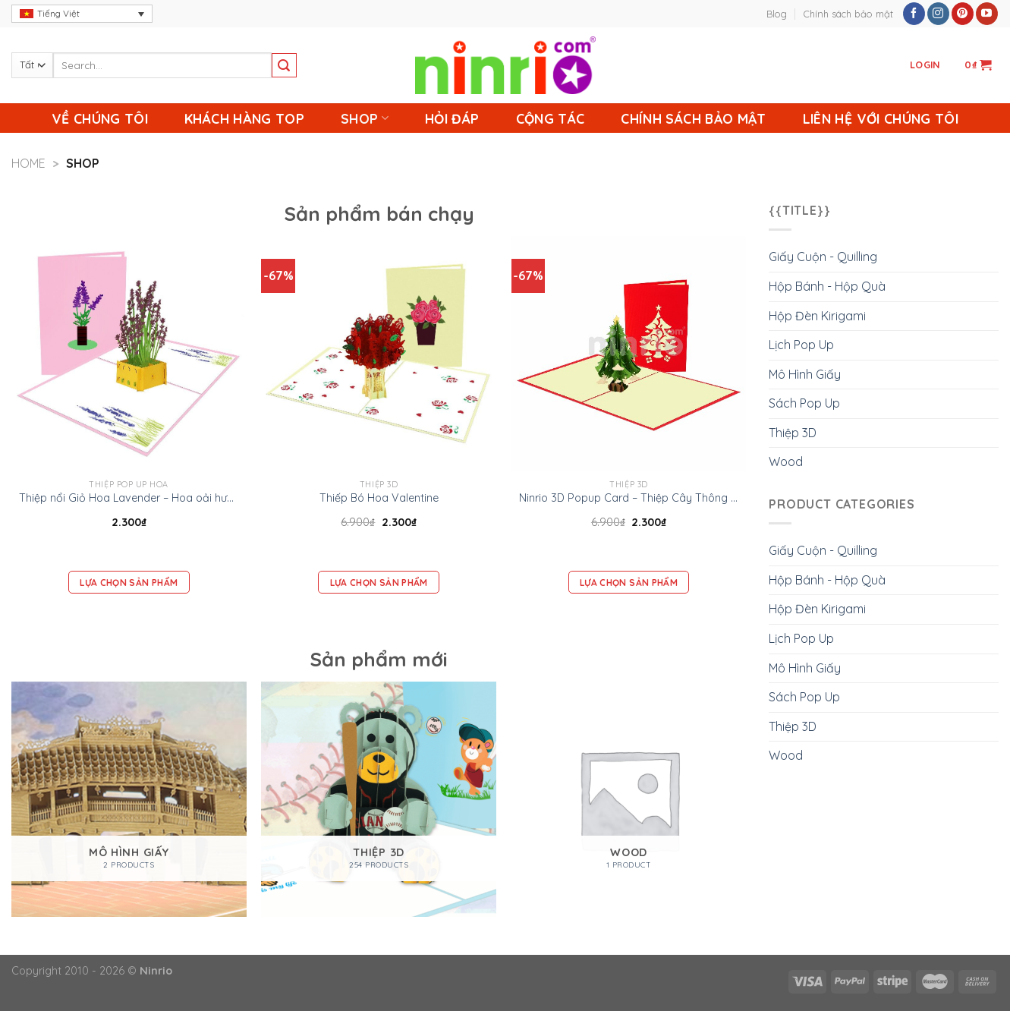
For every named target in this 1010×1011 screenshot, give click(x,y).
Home (28, 163)
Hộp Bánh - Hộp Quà (827, 286)
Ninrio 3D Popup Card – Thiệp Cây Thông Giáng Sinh (629, 498)
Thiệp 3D (792, 432)
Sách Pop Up (804, 403)
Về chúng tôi (100, 118)
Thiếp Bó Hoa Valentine (379, 498)
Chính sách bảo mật (848, 14)
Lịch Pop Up (801, 344)
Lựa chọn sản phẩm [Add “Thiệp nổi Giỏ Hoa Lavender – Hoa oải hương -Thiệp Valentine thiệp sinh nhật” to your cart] (129, 582)
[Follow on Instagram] (938, 13)
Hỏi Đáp (452, 118)
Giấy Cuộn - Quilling (823, 256)
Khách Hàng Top (244, 118)
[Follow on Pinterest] (963, 13)
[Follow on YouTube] (987, 13)
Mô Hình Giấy (805, 374)
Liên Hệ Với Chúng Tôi (880, 118)
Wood (786, 461)
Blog (776, 14)
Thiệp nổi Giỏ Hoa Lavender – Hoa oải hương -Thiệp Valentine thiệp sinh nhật (129, 498)
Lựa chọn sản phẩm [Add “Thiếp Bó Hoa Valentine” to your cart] (379, 582)
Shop (365, 118)
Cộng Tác (550, 118)
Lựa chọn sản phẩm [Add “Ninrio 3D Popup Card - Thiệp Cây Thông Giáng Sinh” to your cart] (629, 582)
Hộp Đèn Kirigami (817, 315)
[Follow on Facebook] (914, 13)
